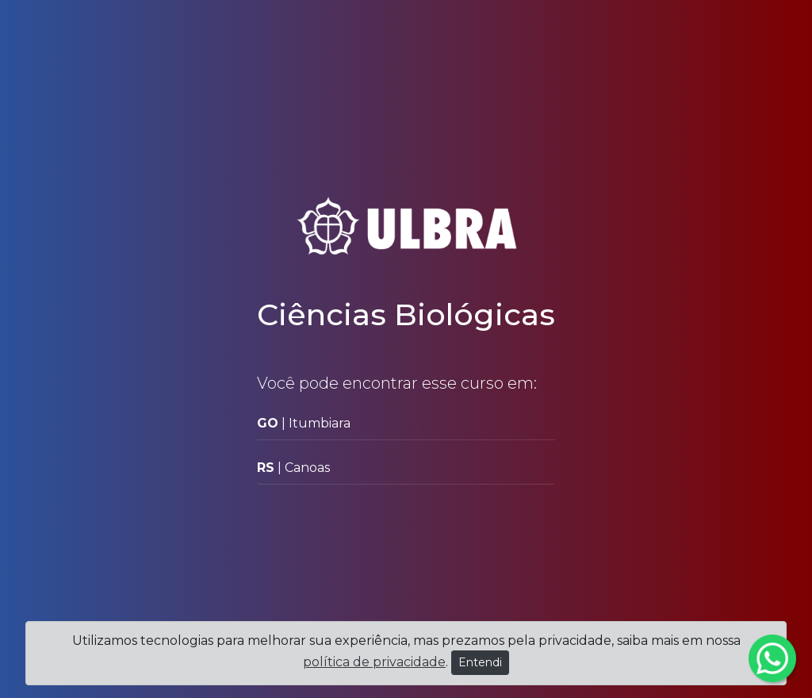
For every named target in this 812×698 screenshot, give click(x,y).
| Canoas (293, 467)
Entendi (480, 662)
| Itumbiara (303, 423)
